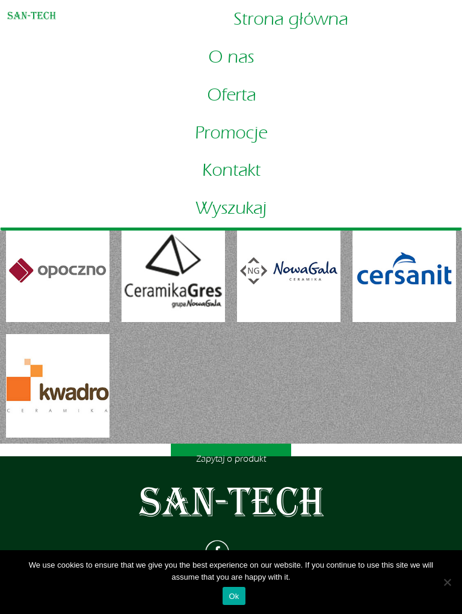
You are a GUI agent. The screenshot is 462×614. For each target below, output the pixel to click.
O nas (231, 57)
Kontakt (231, 170)
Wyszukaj (231, 208)
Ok (234, 596)
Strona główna (290, 19)
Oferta (231, 95)
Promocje (231, 133)
